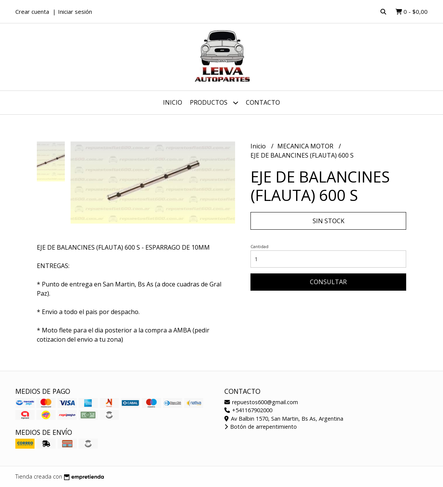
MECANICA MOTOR (306, 146)
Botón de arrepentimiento (260, 426)
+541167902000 (248, 410)
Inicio (172, 102)
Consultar (328, 282)
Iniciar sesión (75, 11)
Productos (214, 102)
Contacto (263, 102)
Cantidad (259, 246)
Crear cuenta (32, 11)
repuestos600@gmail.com (261, 402)
